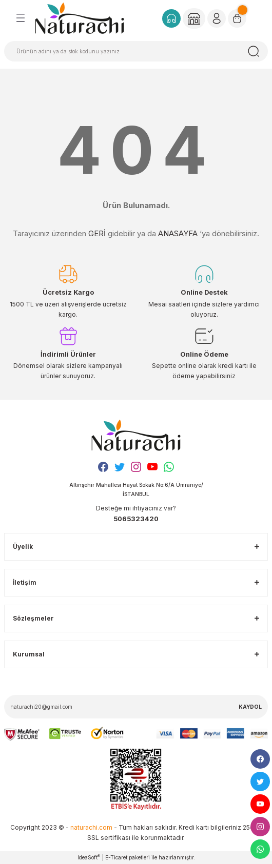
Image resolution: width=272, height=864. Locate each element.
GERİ (97, 233)
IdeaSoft (88, 857)
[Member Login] (194, 18)
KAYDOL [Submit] (250, 707)
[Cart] (237, 18)
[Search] (136, 51)
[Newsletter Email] (136, 706)
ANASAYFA (178, 233)
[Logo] (79, 18)
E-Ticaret (116, 857)
